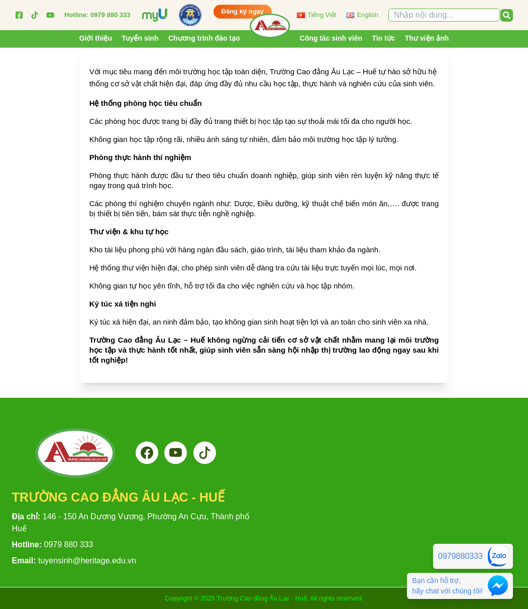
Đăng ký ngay (243, 12)
